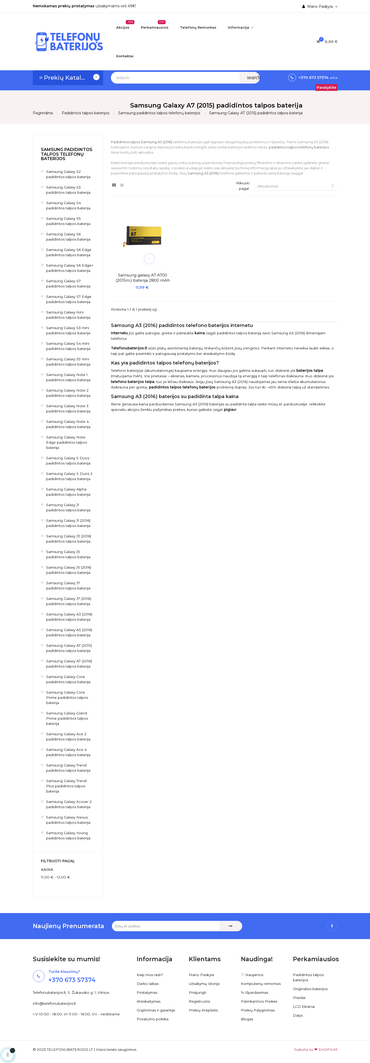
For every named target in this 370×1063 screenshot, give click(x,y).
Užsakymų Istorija (205, 984)
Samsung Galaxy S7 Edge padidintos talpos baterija (69, 299)
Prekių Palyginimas (258, 1010)
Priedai (299, 998)
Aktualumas (297, 186)
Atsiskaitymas (149, 1001)
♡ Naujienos (252, 975)
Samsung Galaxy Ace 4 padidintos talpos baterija (68, 752)
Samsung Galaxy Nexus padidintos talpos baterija (68, 820)
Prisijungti (198, 992)
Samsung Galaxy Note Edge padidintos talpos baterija (67, 442)
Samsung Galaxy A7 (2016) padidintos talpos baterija (70, 664)
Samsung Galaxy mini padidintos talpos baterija (68, 315)
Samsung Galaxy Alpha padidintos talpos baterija (68, 492)
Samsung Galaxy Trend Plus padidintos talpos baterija (67, 786)
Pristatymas (148, 992)
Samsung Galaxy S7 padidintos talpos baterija (68, 284)
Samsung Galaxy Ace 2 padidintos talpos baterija (68, 737)
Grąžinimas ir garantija (156, 1010)
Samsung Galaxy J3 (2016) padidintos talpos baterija (69, 539)
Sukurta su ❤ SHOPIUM (315, 1049)
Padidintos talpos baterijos (308, 978)
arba (333, 77)
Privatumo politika (153, 1019)
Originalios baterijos (310, 989)
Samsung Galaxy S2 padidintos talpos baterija (68, 174)
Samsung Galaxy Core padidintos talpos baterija (68, 679)
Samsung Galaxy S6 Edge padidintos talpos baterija (69, 252)
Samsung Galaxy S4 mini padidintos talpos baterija (68, 346)
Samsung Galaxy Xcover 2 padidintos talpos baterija (69, 804)
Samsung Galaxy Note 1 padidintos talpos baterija (68, 377)
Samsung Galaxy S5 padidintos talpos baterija (68, 221)
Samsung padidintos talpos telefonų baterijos (66, 154)
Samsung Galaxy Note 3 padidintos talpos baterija (68, 409)
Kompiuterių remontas (261, 984)
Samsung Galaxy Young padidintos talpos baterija (68, 836)
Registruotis (200, 1001)
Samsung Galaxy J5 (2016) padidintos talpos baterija (69, 570)
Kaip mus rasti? (150, 975)
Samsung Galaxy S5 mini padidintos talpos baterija (68, 362)
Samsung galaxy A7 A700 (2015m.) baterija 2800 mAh (136, 267)
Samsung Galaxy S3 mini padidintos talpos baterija (68, 331)
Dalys (298, 1015)
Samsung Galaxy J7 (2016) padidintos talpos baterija (69, 601)
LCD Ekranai (304, 1006)
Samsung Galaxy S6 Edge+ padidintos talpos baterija (70, 268)
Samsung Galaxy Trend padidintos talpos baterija (68, 768)
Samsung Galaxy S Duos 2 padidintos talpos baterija (69, 476)
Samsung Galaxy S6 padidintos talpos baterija (68, 237)
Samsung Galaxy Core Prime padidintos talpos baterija (67, 697)
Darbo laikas (148, 984)
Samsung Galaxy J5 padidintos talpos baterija (68, 554)
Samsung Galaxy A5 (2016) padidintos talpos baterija (69, 633)
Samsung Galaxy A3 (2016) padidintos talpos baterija (70, 617)
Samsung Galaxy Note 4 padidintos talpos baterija (68, 424)
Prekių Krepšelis (203, 1010)
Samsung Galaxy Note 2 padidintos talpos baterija (68, 393)
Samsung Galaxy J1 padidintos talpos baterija (68, 508)
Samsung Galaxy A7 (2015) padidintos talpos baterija (69, 648)
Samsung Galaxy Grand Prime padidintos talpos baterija (67, 718)
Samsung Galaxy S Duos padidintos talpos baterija (68, 461)
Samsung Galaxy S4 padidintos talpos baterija (68, 206)
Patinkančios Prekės (259, 1001)
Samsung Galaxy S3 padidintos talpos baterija (68, 190)
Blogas (247, 1019)
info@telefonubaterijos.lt (55, 1003)
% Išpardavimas (255, 992)
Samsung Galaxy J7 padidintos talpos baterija (68, 586)
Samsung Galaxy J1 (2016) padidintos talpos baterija (69, 523)
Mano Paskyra (201, 975)
